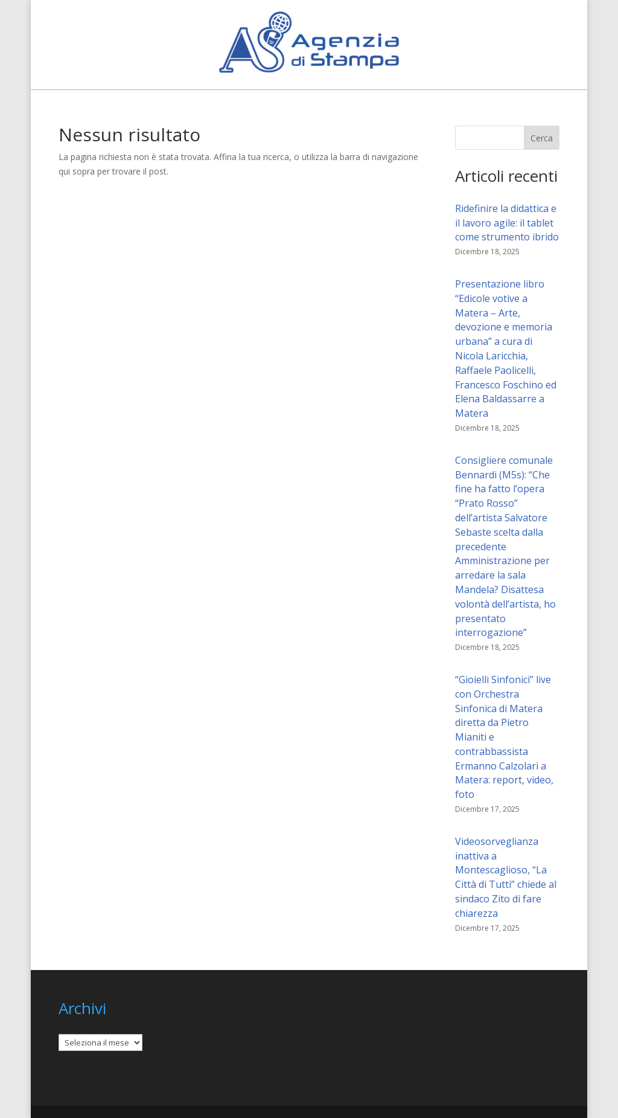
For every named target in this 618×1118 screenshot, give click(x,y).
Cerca (541, 138)
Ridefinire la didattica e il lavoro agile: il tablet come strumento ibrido (507, 223)
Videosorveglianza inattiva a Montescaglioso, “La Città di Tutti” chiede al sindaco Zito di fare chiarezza (505, 877)
